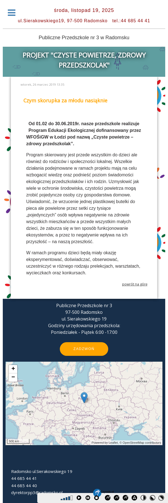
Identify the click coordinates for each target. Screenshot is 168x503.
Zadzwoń (84, 349)
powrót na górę (134, 284)
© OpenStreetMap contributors (140, 442)
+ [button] (13, 369)
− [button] (13, 377)
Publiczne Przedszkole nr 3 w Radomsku (84, 37)
